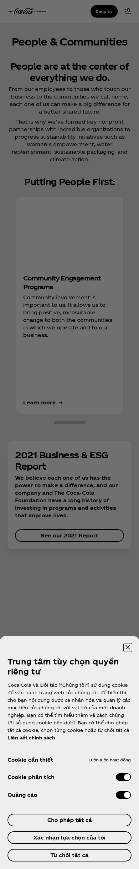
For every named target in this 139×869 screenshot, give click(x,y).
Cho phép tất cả (69, 820)
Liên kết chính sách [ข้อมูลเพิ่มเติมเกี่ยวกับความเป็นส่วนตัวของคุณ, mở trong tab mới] (31, 737)
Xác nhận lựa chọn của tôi (69, 837)
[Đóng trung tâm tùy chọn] (127, 647)
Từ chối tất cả (69, 855)
